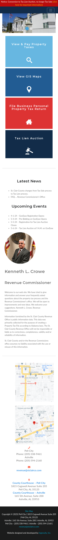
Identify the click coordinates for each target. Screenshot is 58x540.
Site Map (29, 511)
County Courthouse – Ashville (29, 492)
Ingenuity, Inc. (45, 533)
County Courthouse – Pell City (29, 482)
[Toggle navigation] (50, 10)
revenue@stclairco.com (29, 470)
